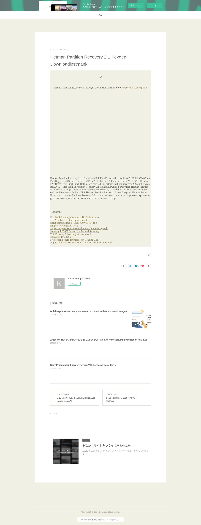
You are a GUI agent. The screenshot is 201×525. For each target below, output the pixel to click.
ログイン (154, 5)
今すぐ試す (135, 5)
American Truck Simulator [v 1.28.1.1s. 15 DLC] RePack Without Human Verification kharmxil (98, 339)
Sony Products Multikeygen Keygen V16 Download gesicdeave (83, 365)
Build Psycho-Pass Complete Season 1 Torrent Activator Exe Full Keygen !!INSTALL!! (94, 311)
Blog (100, 15)
